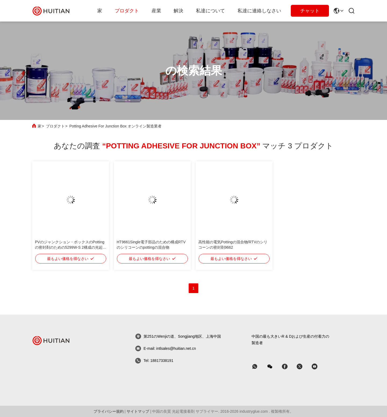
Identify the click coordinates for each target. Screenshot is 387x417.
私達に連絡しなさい (259, 10)
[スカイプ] (288, 366)
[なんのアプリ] (259, 366)
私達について (210, 10)
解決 (178, 10)
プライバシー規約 (109, 411)
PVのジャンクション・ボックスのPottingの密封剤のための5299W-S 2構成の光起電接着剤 (70, 247)
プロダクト (127, 10)
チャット (310, 10)
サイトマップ (138, 411)
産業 (156, 10)
